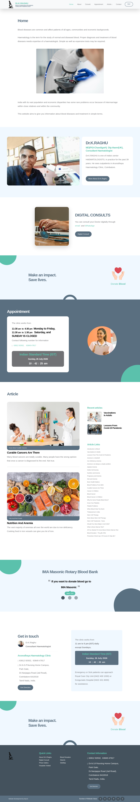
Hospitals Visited (45, 765)
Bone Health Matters (93, 482)
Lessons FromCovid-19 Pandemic (113, 426)
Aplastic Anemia (92, 467)
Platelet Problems (92, 506)
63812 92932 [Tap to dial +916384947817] (19, 345)
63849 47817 (39, 660)
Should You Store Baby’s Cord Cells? (98, 524)
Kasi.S (26, 799)
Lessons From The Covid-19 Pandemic (99, 455)
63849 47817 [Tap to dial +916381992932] (31, 345)
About (79, 4)
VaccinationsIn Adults (110, 414)
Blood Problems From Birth (95, 485)
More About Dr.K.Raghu (97, 179)
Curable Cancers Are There (23, 452)
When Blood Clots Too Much (95, 509)
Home (71, 4)
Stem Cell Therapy (92, 515)
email (77, 226)
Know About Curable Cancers (18, 448)
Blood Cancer (91, 494)
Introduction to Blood (93, 449)
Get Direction (25, 687)
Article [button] (109, 4)
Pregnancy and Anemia (94, 476)
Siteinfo (62, 760)
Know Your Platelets (93, 503)
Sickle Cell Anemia (92, 470)
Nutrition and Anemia (93, 473)
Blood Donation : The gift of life (96, 533)
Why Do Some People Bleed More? (98, 500)
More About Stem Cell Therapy (96, 518)
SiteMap (63, 763)
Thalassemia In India (93, 512)
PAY (128, 4)
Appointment (98, 4)
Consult (87, 4)
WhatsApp (89, 226)
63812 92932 (25, 660)
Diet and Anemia (92, 479)
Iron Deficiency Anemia (94, 461)
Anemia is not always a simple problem (99, 464)
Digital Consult (83, 234)
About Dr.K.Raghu (45, 757)
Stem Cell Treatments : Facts (96, 521)
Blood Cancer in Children (94, 497)
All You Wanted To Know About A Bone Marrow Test (102, 530)
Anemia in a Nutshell (93, 458)
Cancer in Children (92, 491)
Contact (118, 4)
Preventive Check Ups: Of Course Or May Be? (101, 536)
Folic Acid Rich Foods (15, 518)
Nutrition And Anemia (20, 523)
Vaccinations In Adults (93, 452)
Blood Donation (65, 757)
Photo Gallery (44, 763)
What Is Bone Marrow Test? (95, 527)
